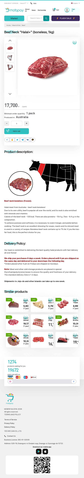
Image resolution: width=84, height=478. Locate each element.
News (34, 10)
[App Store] (45, 451)
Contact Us (10, 436)
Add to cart (13, 130)
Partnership (42, 10)
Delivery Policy (9, 427)
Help (33, 3)
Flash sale (65, 18)
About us (27, 10)
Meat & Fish (16, 25)
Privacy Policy (9, 423)
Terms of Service (10, 420)
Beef (23, 25)
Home (8, 25)
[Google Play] (38, 451)
